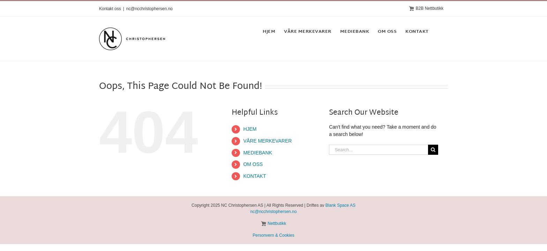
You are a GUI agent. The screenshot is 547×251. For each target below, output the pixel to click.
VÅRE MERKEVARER (267, 141)
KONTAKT (254, 176)
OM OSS (253, 164)
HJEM (249, 129)
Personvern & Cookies (273, 235)
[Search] (433, 150)
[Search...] (378, 150)
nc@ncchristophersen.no (149, 8)
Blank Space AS (340, 205)
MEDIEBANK (257, 152)
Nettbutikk (277, 223)
